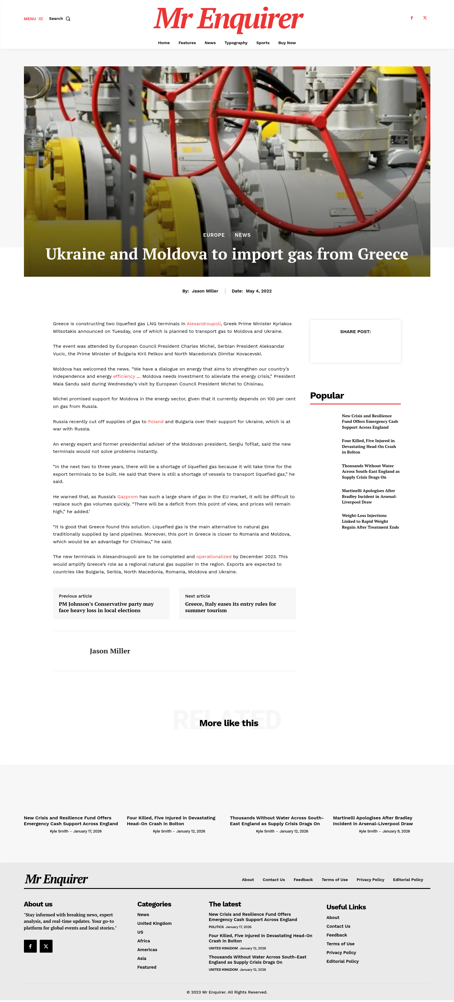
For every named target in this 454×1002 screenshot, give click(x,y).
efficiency (124, 376)
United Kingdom (223, 948)
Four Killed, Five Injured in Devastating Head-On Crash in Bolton (369, 446)
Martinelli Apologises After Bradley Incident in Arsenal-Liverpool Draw (369, 496)
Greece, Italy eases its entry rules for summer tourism (230, 607)
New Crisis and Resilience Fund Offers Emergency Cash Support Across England (370, 421)
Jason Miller (205, 291)
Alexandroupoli (204, 323)
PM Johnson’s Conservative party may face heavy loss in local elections (106, 607)
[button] (61, 18)
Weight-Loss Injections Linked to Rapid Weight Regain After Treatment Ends (370, 521)
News (243, 235)
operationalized (214, 556)
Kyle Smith (59, 831)
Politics (216, 927)
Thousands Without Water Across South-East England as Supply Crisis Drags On (371, 471)
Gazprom (127, 496)
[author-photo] (36, 831)
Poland (155, 421)
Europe (214, 235)
